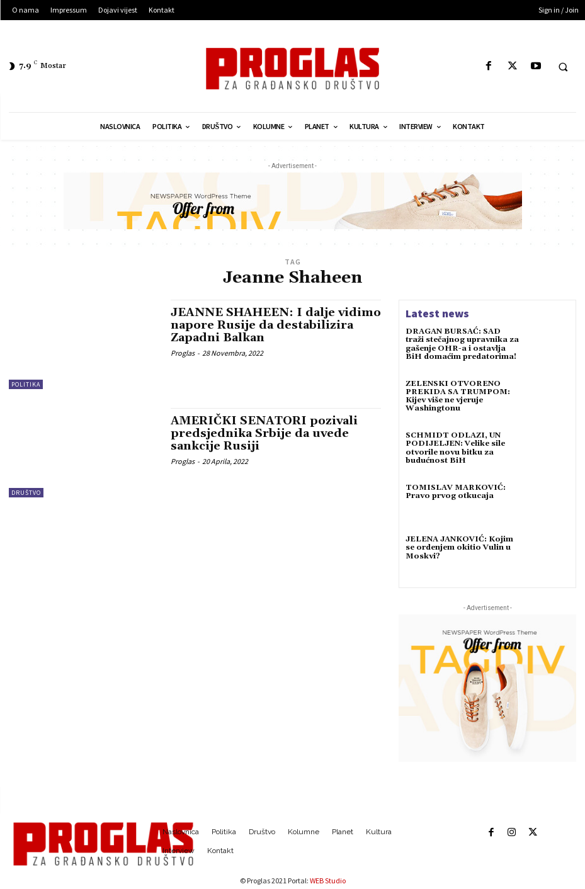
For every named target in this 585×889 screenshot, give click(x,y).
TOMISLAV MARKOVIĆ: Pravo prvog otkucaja (456, 492)
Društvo (26, 493)
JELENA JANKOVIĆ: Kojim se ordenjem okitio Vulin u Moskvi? (459, 547)
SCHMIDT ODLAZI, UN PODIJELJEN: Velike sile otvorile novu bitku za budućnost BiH (455, 448)
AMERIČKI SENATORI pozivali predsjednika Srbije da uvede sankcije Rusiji (264, 433)
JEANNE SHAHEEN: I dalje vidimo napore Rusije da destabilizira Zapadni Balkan (276, 325)
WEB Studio (328, 880)
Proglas (183, 353)
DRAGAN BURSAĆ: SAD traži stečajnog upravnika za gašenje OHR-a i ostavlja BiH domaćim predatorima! (462, 344)
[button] (563, 66)
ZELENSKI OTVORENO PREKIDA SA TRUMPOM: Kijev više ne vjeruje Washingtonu (458, 396)
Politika (25, 384)
